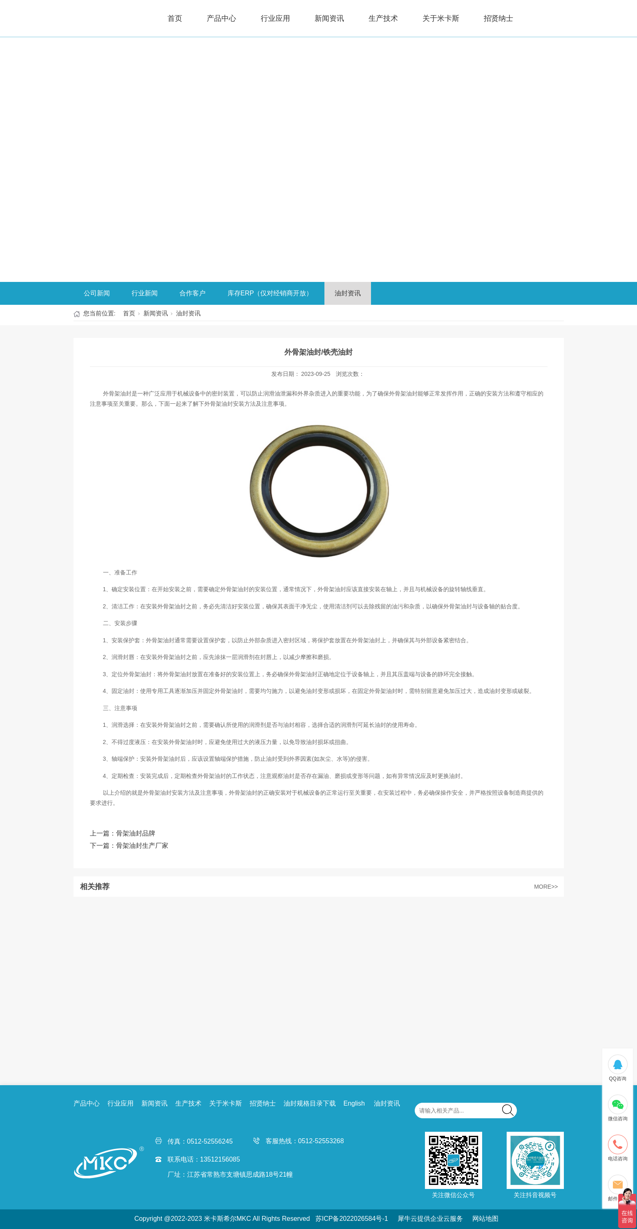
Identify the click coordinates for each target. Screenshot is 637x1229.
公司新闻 (97, 293)
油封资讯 (348, 293)
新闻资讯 (329, 18)
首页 (175, 18)
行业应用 (275, 18)
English (354, 1103)
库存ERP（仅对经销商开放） (270, 293)
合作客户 (192, 293)
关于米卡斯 (440, 18)
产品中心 (221, 18)
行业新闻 (145, 293)
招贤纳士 (498, 18)
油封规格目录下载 (310, 1103)
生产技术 (383, 18)
